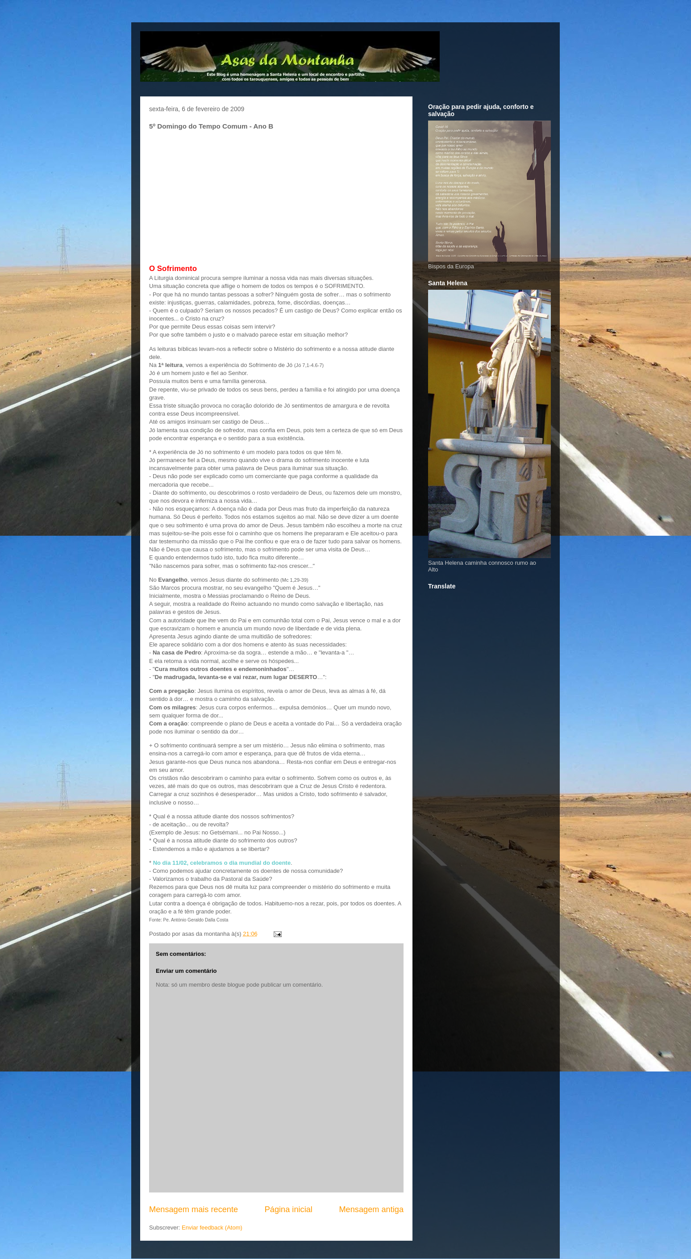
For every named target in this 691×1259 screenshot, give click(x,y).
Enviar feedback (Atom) (212, 1227)
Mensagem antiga (371, 1209)
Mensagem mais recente (193, 1209)
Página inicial (288, 1209)
